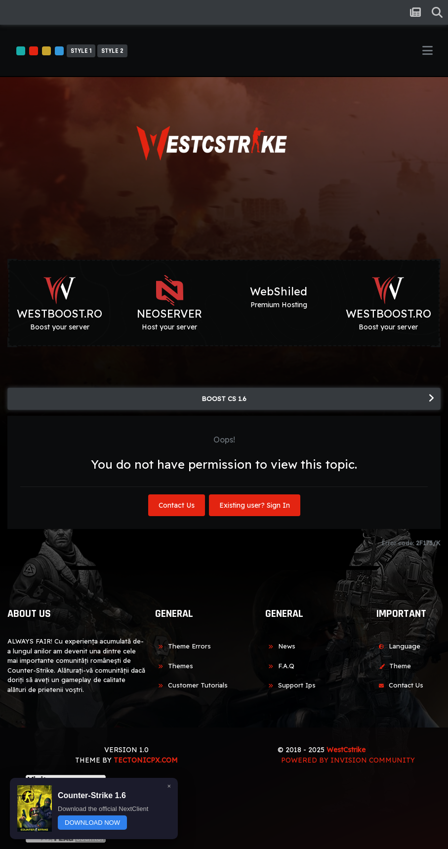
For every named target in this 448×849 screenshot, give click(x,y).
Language (398, 646)
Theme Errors (183, 646)
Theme (393, 666)
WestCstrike (346, 749)
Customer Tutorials (191, 685)
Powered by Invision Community (348, 760)
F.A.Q (279, 666)
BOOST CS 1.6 (224, 399)
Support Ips (290, 685)
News (280, 646)
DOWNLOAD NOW (92, 822)
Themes (174, 666)
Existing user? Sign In (254, 505)
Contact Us (177, 505)
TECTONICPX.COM (146, 760)
